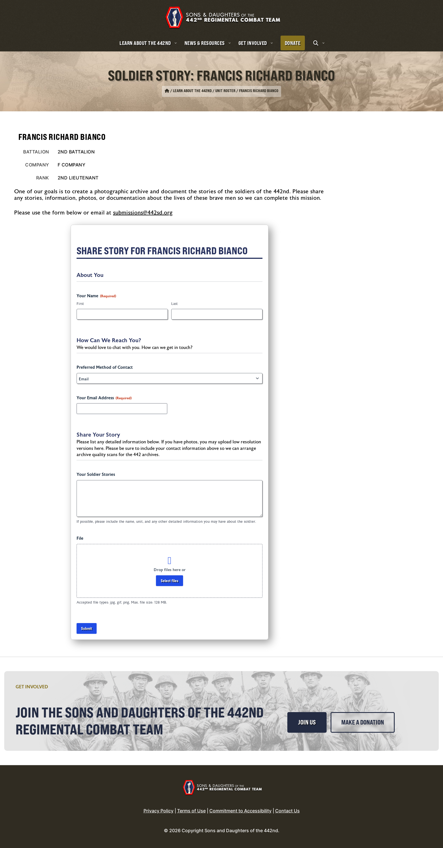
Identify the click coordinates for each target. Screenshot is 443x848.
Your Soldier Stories (96, 474)
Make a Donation (362, 722)
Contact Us (287, 811)
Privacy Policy (158, 811)
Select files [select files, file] (169, 580)
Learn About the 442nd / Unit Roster (204, 91)
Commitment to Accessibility (240, 811)
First (80, 304)
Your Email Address (104, 398)
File (80, 538)
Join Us (307, 722)
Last (174, 304)
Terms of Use (191, 811)
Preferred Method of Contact (105, 367)
